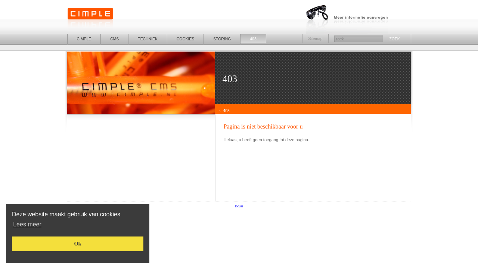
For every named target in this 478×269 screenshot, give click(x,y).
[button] (27, 224)
